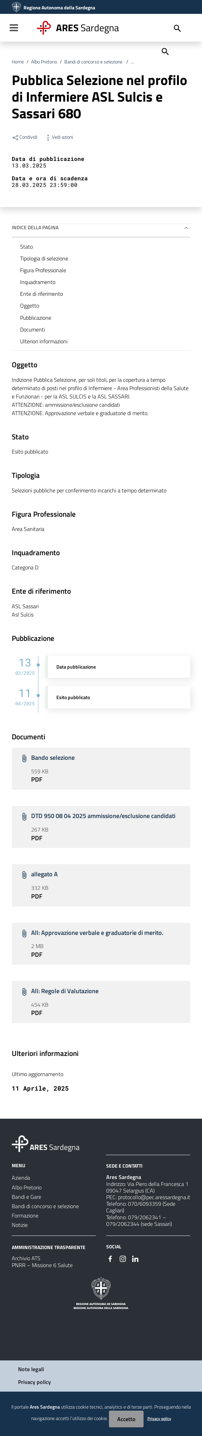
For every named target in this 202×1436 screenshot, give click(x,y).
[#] (110, 1258)
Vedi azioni (58, 137)
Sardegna (87, 27)
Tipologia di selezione (44, 258)
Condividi (24, 137)
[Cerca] (164, 51)
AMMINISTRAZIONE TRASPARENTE (48, 1246)
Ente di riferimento (41, 294)
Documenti (32, 329)
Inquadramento (37, 282)
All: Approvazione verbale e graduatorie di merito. (97, 932)
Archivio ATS (26, 1258)
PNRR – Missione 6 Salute (42, 1265)
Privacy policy (34, 1382)
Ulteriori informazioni (43, 341)
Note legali (31, 1369)
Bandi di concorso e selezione (93, 62)
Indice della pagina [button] (35, 227)
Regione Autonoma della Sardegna (59, 7)
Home (18, 62)
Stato (26, 246)
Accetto (126, 1419)
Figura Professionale (43, 270)
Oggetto (29, 305)
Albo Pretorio (44, 62)
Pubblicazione (35, 317)
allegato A (44, 874)
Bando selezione (53, 757)
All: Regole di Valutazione (65, 991)
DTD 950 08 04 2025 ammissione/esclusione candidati (103, 815)
